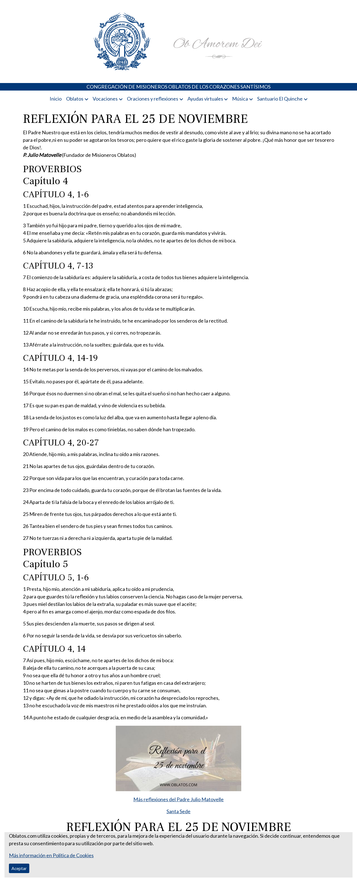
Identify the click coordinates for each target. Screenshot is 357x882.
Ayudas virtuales (205, 99)
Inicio (56, 99)
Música (240, 99)
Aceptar (19, 868)
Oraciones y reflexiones (152, 99)
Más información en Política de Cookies (51, 855)
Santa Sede (178, 811)
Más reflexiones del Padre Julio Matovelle (178, 799)
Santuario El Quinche (280, 99)
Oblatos (74, 99)
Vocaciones (105, 99)
